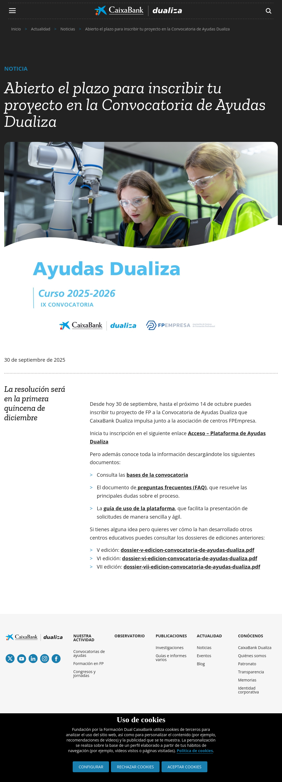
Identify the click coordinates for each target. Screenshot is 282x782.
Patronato (247, 663)
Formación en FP (88, 663)
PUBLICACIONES (171, 635)
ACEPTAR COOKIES (184, 766)
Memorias (247, 680)
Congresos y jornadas (84, 673)
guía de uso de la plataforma (139, 508)
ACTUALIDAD (209, 635)
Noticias (204, 647)
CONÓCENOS (250, 635)
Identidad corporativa (248, 690)
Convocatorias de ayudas (89, 653)
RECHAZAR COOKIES (135, 766)
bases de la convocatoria (157, 474)
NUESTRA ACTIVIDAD (83, 637)
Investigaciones (170, 647)
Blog (201, 663)
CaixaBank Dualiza (255, 647)
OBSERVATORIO (130, 635)
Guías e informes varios (171, 657)
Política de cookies (195, 750)
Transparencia (251, 671)
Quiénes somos (252, 655)
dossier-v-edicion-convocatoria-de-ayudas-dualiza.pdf (187, 550)
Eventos (204, 655)
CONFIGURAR (91, 766)
